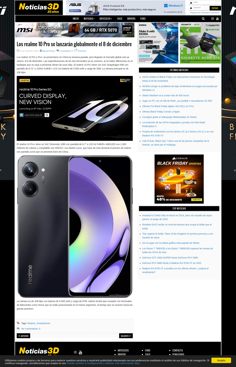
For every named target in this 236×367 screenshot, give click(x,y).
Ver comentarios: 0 (30, 328)
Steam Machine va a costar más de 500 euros (165, 95)
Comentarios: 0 (66, 51)
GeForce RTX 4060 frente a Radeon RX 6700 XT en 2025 (171, 263)
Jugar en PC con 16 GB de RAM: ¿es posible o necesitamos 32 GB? (177, 101)
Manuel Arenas (48, 51)
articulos (123, 350)
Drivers (131, 18)
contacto (177, 350)
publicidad (178, 354)
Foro (143, 18)
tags (147, 354)
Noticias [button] (89, 18)
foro (147, 350)
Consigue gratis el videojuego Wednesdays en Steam (169, 117)
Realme (31, 323)
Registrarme (195, 13)
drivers (122, 354)
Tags (119, 18)
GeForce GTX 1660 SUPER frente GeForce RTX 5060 (170, 257)
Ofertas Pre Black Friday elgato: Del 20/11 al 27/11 (168, 106)
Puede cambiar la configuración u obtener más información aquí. (103, 363)
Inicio (77, 18)
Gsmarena (82, 51)
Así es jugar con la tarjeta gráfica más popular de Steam (170, 243)
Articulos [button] (105, 18)
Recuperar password (210, 13)
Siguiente (126, 336)
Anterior (23, 336)
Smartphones (43, 323)
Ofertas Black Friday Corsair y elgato (161, 111)
